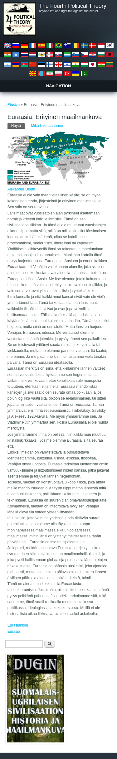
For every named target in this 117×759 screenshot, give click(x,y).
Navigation (58, 86)
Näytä (18, 125)
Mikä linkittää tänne (47, 125)
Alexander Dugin (21, 189)
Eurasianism (17, 625)
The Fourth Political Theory (72, 6)
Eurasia (13, 631)
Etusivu (13, 105)
